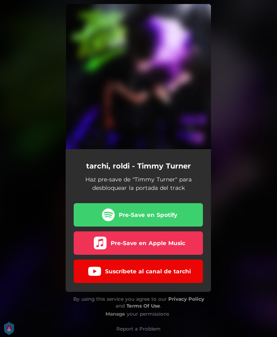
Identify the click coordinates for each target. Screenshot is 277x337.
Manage (115, 314)
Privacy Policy (186, 299)
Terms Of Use (143, 306)
